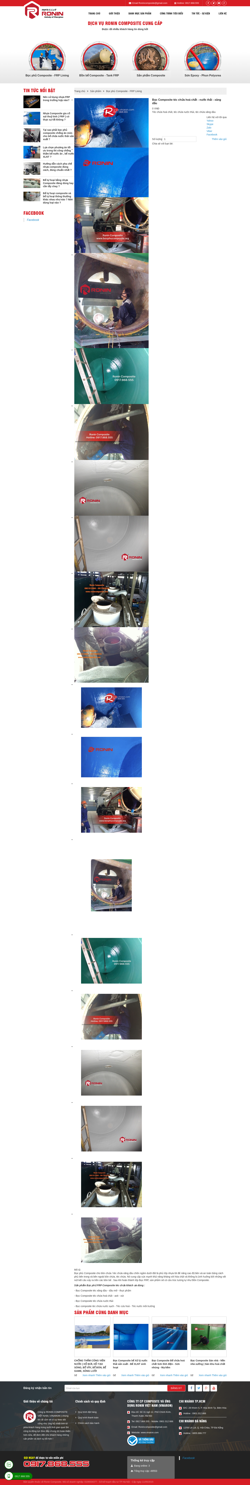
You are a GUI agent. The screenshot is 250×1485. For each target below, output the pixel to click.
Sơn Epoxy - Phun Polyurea (203, 75)
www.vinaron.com (150, 1432)
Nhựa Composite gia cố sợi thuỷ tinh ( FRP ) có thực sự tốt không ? (56, 116)
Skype (210, 124)
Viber (209, 131)
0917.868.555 (192, 3)
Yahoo (210, 120)
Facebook (33, 219)
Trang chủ (94, 13)
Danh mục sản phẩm (139, 13)
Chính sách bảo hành (88, 1423)
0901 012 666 (166, 1421)
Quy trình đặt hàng (87, 1412)
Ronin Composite (52, 1481)
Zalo (209, 127)
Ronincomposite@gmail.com (153, 3)
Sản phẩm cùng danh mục (101, 1312)
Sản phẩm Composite (151, 75)
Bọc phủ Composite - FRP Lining (47, 75)
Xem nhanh (88, 1375)
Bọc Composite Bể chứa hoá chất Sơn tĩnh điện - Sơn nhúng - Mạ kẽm (168, 1364)
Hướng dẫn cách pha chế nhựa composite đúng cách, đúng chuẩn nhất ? (57, 166)
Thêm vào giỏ (219, 139)
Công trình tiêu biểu (171, 13)
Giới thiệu (114, 13)
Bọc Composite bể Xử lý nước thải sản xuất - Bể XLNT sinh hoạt (130, 1364)
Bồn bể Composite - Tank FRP (99, 75)
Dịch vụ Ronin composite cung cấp (125, 23)
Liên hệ (223, 13)
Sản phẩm (95, 91)
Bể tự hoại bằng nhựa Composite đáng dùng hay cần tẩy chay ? (58, 183)
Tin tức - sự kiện (201, 13)
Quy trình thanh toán (88, 1417)
